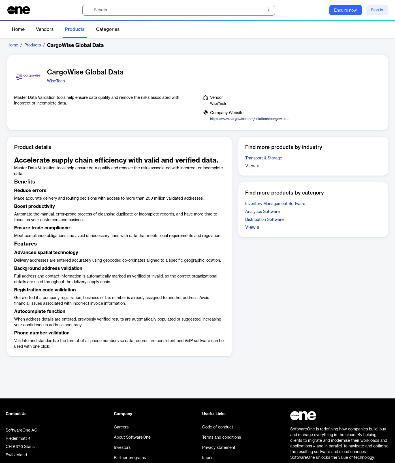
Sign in (377, 10)
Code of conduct (217, 427)
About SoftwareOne (132, 437)
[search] (178, 10)
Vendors (45, 29)
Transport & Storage (263, 158)
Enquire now (345, 10)
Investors (122, 448)
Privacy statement (218, 448)
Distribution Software (264, 220)
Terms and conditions (221, 437)
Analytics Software (262, 212)
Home (18, 29)
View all (253, 166)
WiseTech (56, 81)
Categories (107, 29)
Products (75, 29)
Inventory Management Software (275, 204)
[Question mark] (321, 10)
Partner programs (130, 458)
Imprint (208, 458)
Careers (121, 427)
